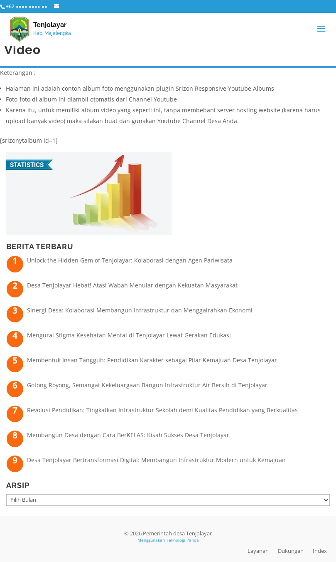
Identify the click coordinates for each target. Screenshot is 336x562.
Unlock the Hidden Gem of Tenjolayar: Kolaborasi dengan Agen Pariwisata (130, 260)
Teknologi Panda (182, 540)
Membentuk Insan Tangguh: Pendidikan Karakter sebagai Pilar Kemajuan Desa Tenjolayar (152, 360)
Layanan (258, 551)
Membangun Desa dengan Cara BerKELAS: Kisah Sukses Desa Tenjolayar (128, 435)
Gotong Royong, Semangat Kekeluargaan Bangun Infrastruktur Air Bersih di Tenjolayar (147, 385)
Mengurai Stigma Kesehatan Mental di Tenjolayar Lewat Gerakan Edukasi (129, 335)
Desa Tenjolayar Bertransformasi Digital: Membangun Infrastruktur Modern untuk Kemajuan (156, 460)
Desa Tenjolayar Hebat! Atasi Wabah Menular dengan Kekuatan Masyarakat (132, 285)
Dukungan (291, 551)
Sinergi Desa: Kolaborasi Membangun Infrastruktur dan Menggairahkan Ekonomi (140, 310)
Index (320, 551)
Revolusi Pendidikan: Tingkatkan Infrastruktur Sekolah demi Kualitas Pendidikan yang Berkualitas (162, 410)
